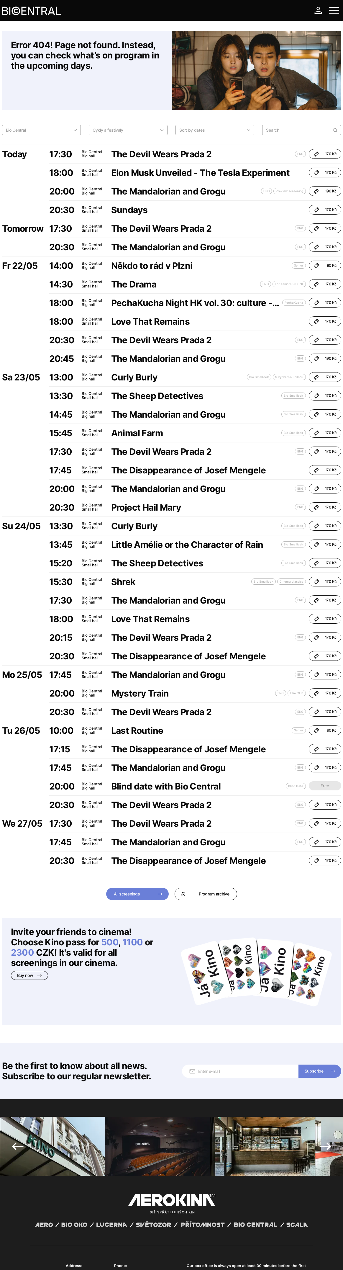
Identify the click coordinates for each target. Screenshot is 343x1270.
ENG (300, 123)
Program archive (205, 863)
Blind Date (295, 755)
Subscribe (314, 1003)
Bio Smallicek (259, 346)
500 (109, 911)
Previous (18, 1079)
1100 (132, 911)
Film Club (296, 662)
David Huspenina (87, 1253)
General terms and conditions (55, 1258)
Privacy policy (94, 1258)
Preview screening (289, 160)
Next (325, 1079)
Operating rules (121, 1258)
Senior (298, 235)
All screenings (127, 863)
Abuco (51, 1253)
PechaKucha (294, 272)
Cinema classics (291, 551)
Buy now (29, 944)
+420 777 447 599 (131, 1204)
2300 (22, 922)
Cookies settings (150, 1258)
